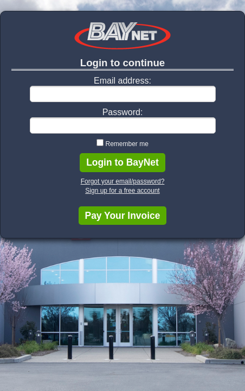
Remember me (126, 144)
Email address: (122, 80)
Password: (122, 112)
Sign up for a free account (122, 190)
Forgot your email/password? (123, 181)
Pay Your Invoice (122, 215)
